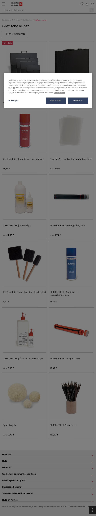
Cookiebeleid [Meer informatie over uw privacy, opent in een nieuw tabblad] (59, 92)
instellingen (13, 100)
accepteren (78, 100)
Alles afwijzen (55, 100)
